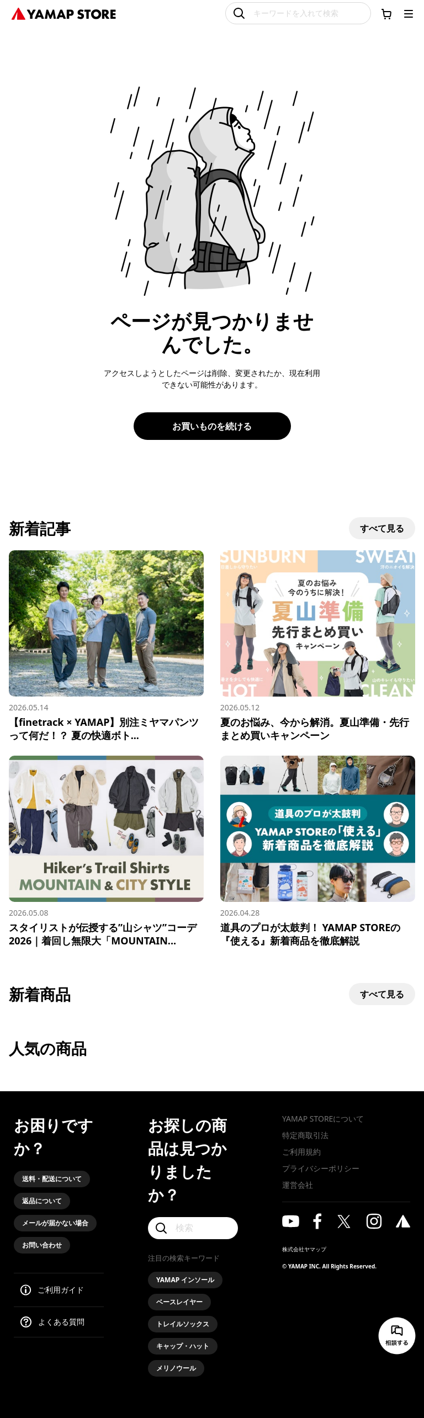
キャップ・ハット (182, 1346)
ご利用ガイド (61, 1289)
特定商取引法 (305, 1135)
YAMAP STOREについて (323, 1118)
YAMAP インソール (185, 1279)
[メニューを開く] (408, 13)
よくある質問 (61, 1321)
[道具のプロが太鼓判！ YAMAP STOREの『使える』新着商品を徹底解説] (317, 851)
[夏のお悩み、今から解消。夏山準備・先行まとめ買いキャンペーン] (317, 646)
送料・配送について (52, 1178)
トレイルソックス (182, 1324)
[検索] (193, 1228)
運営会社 (297, 1185)
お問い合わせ (42, 1245)
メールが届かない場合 (55, 1223)
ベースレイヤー (179, 1302)
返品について (42, 1200)
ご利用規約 (301, 1151)
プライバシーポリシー (320, 1168)
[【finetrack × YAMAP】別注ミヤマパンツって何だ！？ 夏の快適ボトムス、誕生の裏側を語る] (106, 646)
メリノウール (176, 1368)
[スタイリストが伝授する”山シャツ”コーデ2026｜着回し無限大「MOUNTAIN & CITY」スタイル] (106, 851)
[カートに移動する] (386, 13)
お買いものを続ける (212, 426)
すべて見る (382, 528)
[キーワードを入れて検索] (298, 13)
